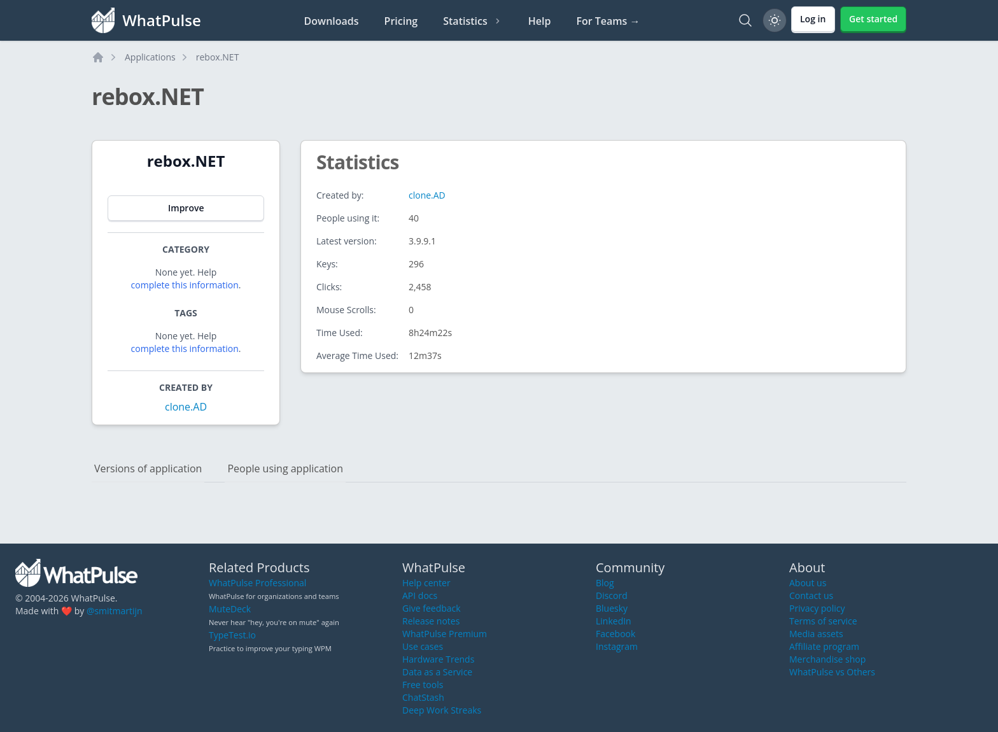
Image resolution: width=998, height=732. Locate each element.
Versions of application (148, 468)
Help (539, 21)
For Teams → (608, 21)
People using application (285, 468)
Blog (605, 583)
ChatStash (423, 697)
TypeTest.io (232, 635)
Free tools (422, 685)
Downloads (331, 21)
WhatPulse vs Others (832, 672)
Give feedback (431, 608)
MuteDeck (230, 609)
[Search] (745, 20)
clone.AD (186, 407)
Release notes (431, 621)
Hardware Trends (438, 659)
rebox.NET (217, 57)
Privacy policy (817, 608)
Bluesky (612, 608)
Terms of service (823, 621)
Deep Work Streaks (441, 710)
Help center (426, 583)
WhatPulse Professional (257, 583)
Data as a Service (437, 672)
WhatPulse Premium (444, 634)
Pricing (401, 21)
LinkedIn (613, 621)
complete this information (185, 285)
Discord (612, 595)
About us (807, 583)
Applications (150, 57)
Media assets (816, 634)
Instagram (617, 646)
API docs (419, 595)
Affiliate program (824, 646)
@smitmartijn (115, 611)
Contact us (811, 595)
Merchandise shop (827, 659)
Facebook (615, 634)
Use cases (422, 646)
